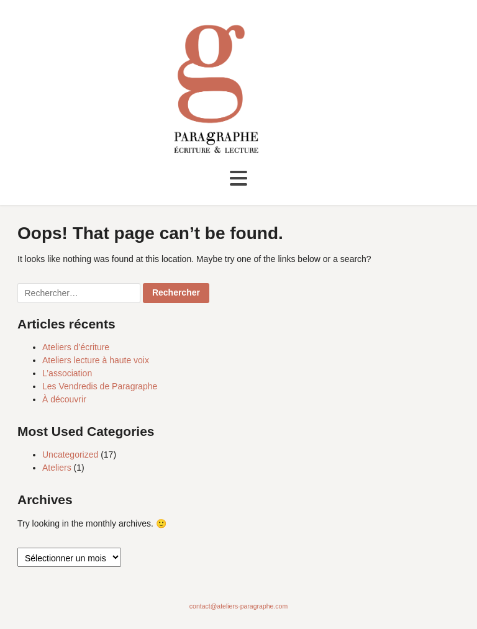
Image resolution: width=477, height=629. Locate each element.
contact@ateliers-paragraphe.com (238, 606)
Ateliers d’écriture (75, 347)
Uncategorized (70, 454)
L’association (67, 373)
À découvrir (64, 399)
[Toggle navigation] (238, 179)
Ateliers (56, 468)
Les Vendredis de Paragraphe (99, 386)
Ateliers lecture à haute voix (95, 360)
